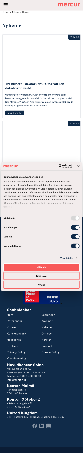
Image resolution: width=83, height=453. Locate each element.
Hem (10, 315)
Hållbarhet (14, 340)
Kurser (11, 327)
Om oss (47, 334)
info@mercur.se (16, 380)
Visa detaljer (67, 258)
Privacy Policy (16, 352)
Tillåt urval (41, 276)
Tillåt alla (41, 267)
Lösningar (48, 315)
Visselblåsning (16, 358)
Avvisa (41, 284)
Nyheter (47, 327)
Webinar (47, 321)
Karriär (46, 340)
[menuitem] (34, 427)
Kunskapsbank (16, 334)
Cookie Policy (51, 352)
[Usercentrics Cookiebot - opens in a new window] (58, 166)
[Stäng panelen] (78, 166)
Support (47, 346)
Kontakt (12, 346)
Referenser (14, 321)
